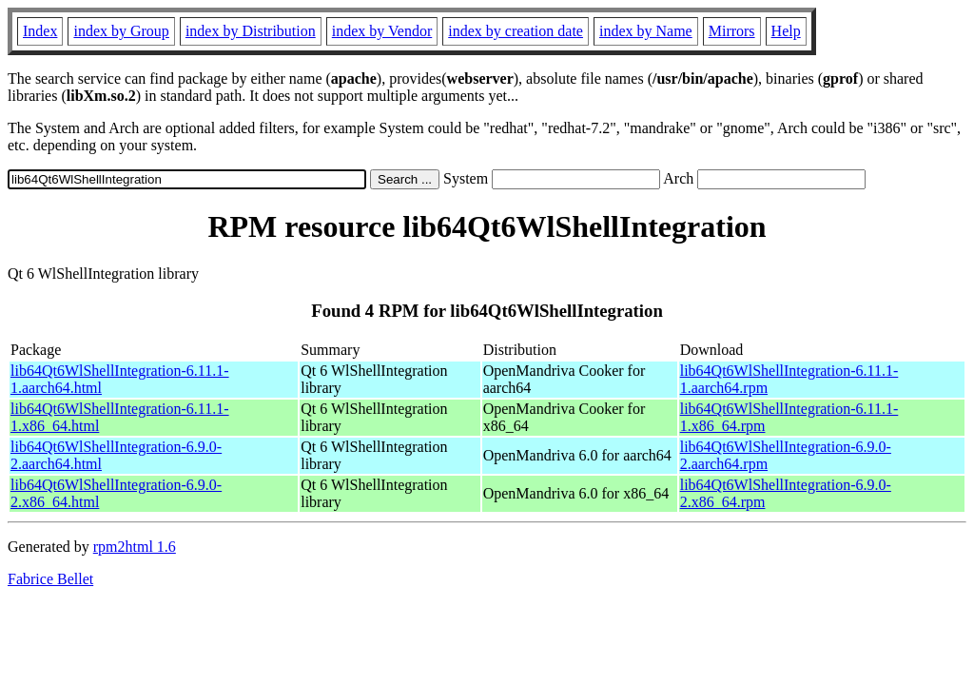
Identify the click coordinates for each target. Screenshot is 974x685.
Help (786, 31)
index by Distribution (250, 31)
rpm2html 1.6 (134, 546)
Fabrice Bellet (50, 579)
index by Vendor (382, 31)
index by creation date (515, 31)
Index (40, 31)
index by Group (120, 31)
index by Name (645, 31)
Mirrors (732, 31)
